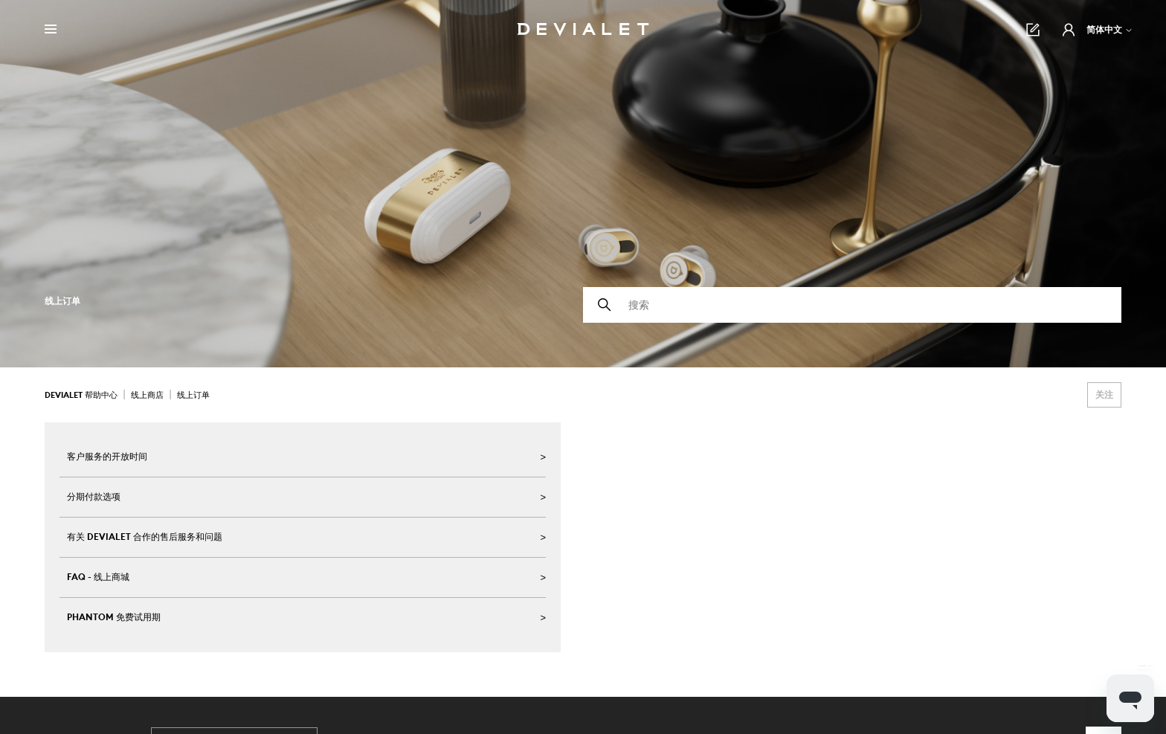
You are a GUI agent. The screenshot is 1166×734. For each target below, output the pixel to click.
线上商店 (147, 395)
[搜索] (852, 305)
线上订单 (193, 395)
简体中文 (1109, 29)
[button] (1068, 30)
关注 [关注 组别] (1104, 394)
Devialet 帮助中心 (82, 395)
